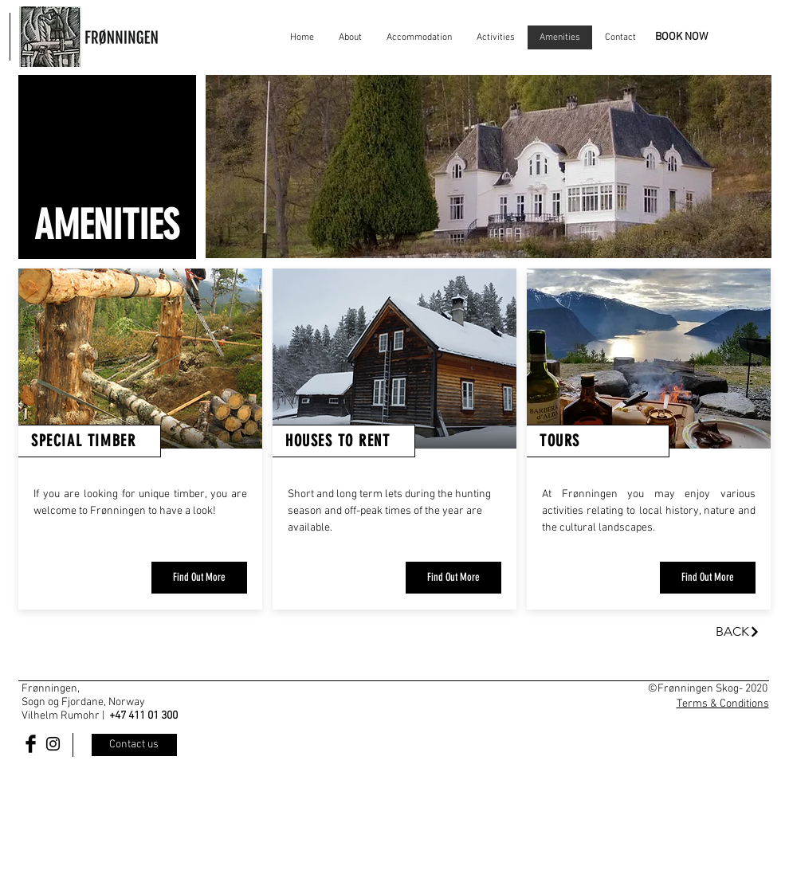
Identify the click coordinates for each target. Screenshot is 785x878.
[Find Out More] (199, 578)
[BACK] (738, 632)
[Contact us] (134, 745)
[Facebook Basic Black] (31, 744)
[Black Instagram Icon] (53, 744)
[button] (488, 166)
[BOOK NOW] (681, 37)
